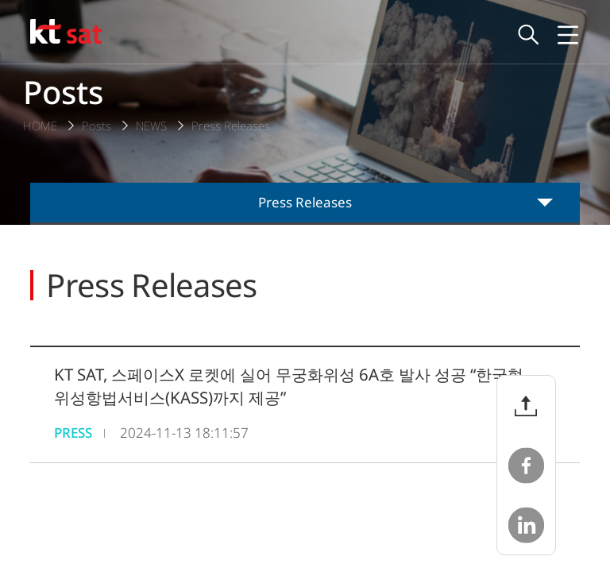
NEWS (151, 125)
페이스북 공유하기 (526, 465)
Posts (96, 125)
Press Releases (230, 125)
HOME (40, 125)
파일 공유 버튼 (526, 405)
